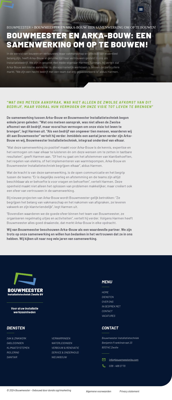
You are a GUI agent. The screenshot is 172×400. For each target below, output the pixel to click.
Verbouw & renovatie (65, 347)
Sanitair (12, 357)
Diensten (108, 296)
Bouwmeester (19, 27)
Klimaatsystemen (18, 347)
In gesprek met (111, 306)
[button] (141, 9)
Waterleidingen (62, 343)
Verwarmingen (61, 338)
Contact (107, 311)
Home (105, 292)
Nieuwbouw (59, 357)
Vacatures (108, 315)
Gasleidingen (15, 343)
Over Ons (108, 301)
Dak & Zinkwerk (16, 338)
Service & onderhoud (65, 352)
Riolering (13, 352)
